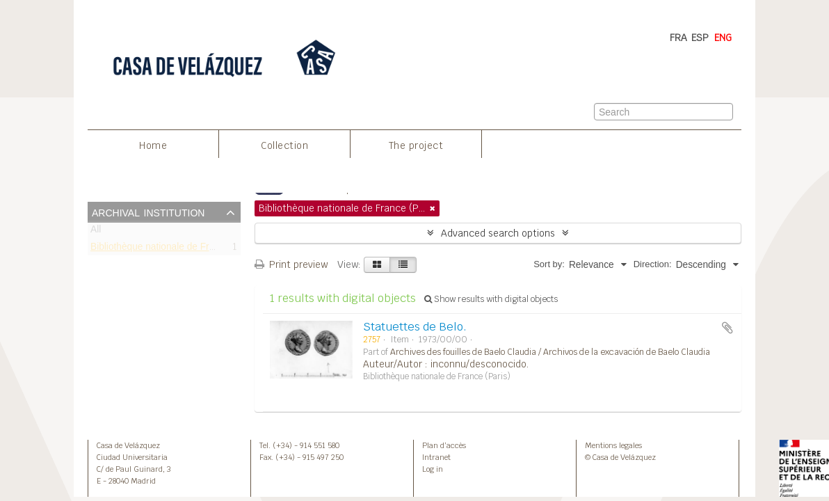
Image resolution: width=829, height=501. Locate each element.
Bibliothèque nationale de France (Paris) (175, 249)
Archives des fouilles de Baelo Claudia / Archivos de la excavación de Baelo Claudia (550, 352)
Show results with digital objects (491, 299)
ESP (700, 37)
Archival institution (148, 211)
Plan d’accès (444, 445)
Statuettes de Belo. (415, 326)
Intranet (436, 457)
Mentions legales (613, 445)
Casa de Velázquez (128, 445)
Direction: (653, 264)
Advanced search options (498, 233)
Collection (284, 145)
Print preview (291, 264)
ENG (723, 37)
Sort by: (549, 264)
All (95, 232)
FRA (678, 37)
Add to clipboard (727, 328)
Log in (432, 469)
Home (153, 145)
